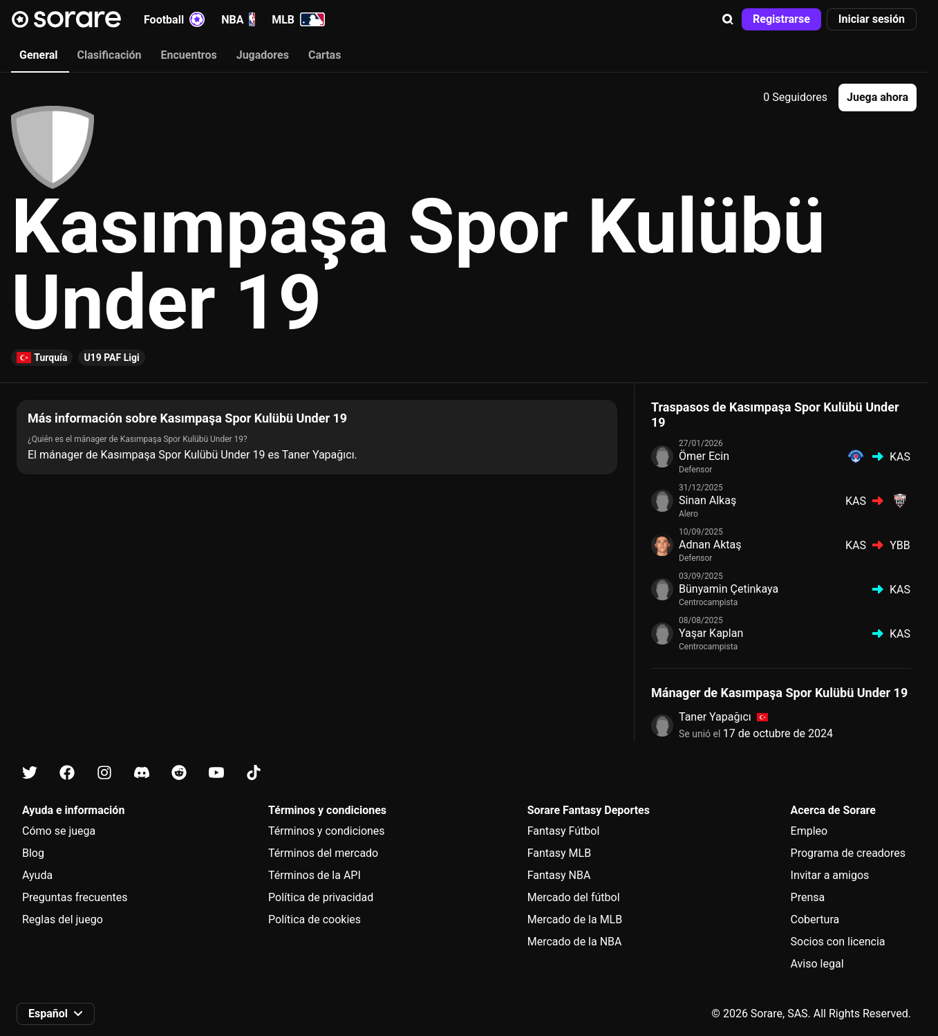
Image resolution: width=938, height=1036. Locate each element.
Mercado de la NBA (574, 941)
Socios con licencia (838, 941)
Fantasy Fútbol (563, 831)
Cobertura (815, 919)
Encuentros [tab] (189, 55)
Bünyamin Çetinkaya (728, 588)
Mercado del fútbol (573, 897)
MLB (298, 19)
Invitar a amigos (830, 875)
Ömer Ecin (704, 456)
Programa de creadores (848, 853)
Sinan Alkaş (707, 500)
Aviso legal (817, 963)
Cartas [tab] (324, 55)
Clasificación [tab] (109, 55)
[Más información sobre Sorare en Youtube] (216, 773)
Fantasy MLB (559, 853)
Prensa (808, 897)
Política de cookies (314, 919)
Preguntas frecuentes (74, 897)
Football (174, 19)
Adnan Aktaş (710, 544)
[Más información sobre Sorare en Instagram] (104, 773)
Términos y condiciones (326, 831)
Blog (33, 853)
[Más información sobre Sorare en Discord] (142, 773)
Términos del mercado (323, 853)
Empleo (809, 831)
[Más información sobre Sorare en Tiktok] (254, 773)
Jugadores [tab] (262, 55)
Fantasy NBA (559, 875)
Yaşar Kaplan (711, 633)
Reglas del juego (62, 919)
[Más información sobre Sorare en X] (30, 773)
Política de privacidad (320, 897)
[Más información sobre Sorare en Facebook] (67, 773)
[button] (728, 19)
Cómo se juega (58, 831)
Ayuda (37, 875)
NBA (238, 19)
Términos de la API (314, 875)
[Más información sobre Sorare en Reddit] (179, 773)
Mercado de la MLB (575, 919)
